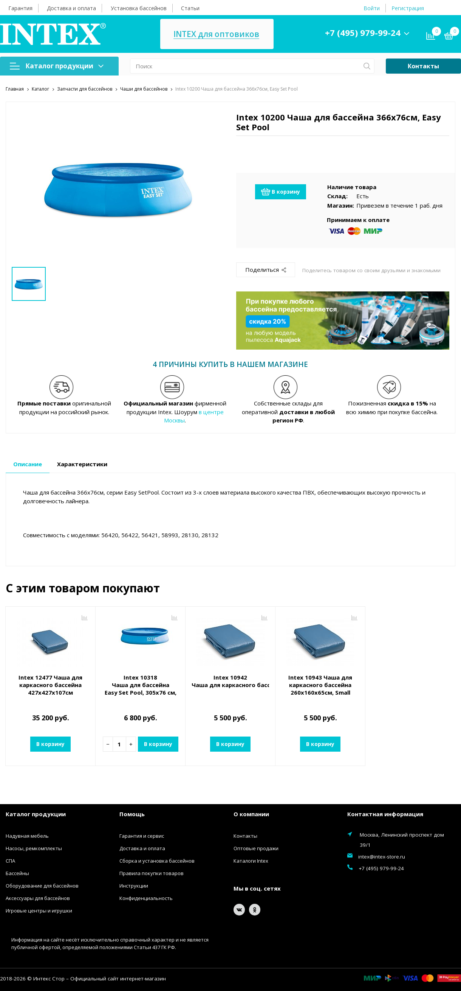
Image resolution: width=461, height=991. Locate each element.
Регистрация (407, 8)
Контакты (423, 66)
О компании (251, 814)
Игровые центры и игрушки (39, 910)
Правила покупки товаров (151, 872)
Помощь (132, 814)
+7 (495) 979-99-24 (364, 32)
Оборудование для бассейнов (42, 885)
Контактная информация (385, 814)
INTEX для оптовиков (220, 34)
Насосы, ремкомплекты (34, 848)
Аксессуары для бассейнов (38, 897)
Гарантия (20, 8)
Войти (372, 8)
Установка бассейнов (139, 8)
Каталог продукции (57, 66)
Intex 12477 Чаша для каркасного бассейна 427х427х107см (50, 685)
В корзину (280, 191)
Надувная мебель (27, 835)
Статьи (190, 8)
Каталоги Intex (251, 860)
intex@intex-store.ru (381, 856)
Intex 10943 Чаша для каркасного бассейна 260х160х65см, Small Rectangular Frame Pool (320, 689)
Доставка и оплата (71, 8)
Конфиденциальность (146, 897)
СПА (10, 860)
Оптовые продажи (256, 848)
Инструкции (133, 885)
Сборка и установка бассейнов (157, 860)
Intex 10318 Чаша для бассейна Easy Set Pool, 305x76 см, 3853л (140, 689)
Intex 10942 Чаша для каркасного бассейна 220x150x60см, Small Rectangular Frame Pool (230, 681)
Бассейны (17, 872)
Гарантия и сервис (141, 835)
